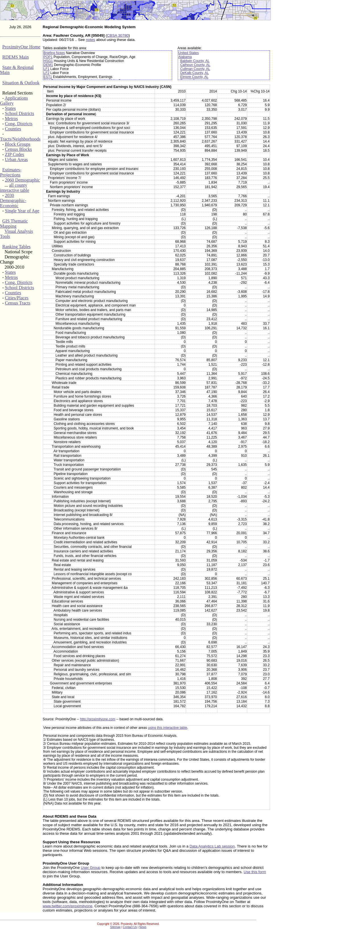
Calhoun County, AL (195, 65)
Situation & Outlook (21, 82)
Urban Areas (16, 159)
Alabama (185, 57)
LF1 (46, 69)
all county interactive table (14, 188)
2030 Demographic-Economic (13, 200)
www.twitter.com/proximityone (67, 906)
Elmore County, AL (194, 77)
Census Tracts (17, 303)
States (10, 108)
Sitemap (115, 927)
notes (90, 40)
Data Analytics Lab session (212, 846)
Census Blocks (18, 149)
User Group (90, 867)
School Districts (19, 113)
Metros (11, 118)
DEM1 (48, 65)
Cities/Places (16, 297)
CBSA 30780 (118, 35)
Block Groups (17, 144)
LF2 (46, 73)
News (142, 927)
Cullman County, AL (195, 69)
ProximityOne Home (21, 46)
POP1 (48, 57)
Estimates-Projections (11, 172)
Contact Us (130, 927)
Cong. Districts (18, 123)
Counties (13, 128)
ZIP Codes (14, 154)
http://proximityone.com (97, 719)
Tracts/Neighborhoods (20, 139)
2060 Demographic (22, 180)
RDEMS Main (15, 57)
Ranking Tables (16, 246)
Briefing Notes (54, 53)
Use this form (255, 872)
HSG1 (48, 61)
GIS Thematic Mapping (14, 224)
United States (188, 53)
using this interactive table (167, 728)
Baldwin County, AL (195, 61)
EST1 (48, 77)
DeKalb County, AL (194, 73)
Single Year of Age (22, 210)
